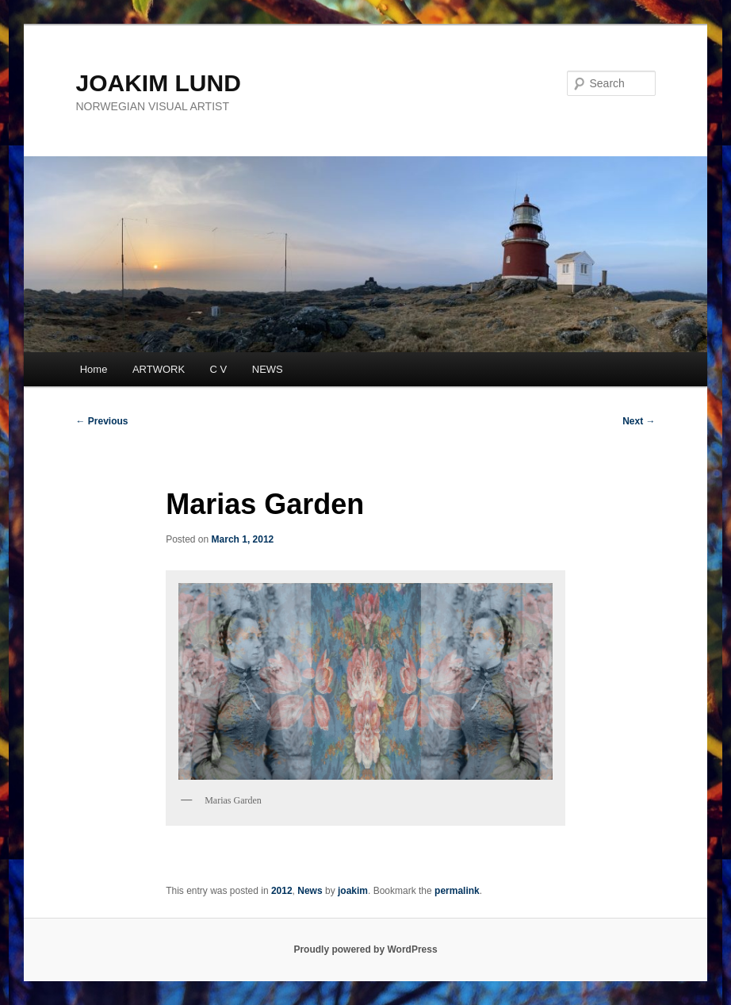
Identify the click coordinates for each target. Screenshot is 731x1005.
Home (94, 369)
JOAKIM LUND (158, 83)
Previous (102, 421)
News (309, 890)
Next (638, 421)
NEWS (267, 369)
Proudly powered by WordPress (365, 949)
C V (219, 369)
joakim (353, 890)
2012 (282, 890)
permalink (457, 890)
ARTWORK (158, 369)
